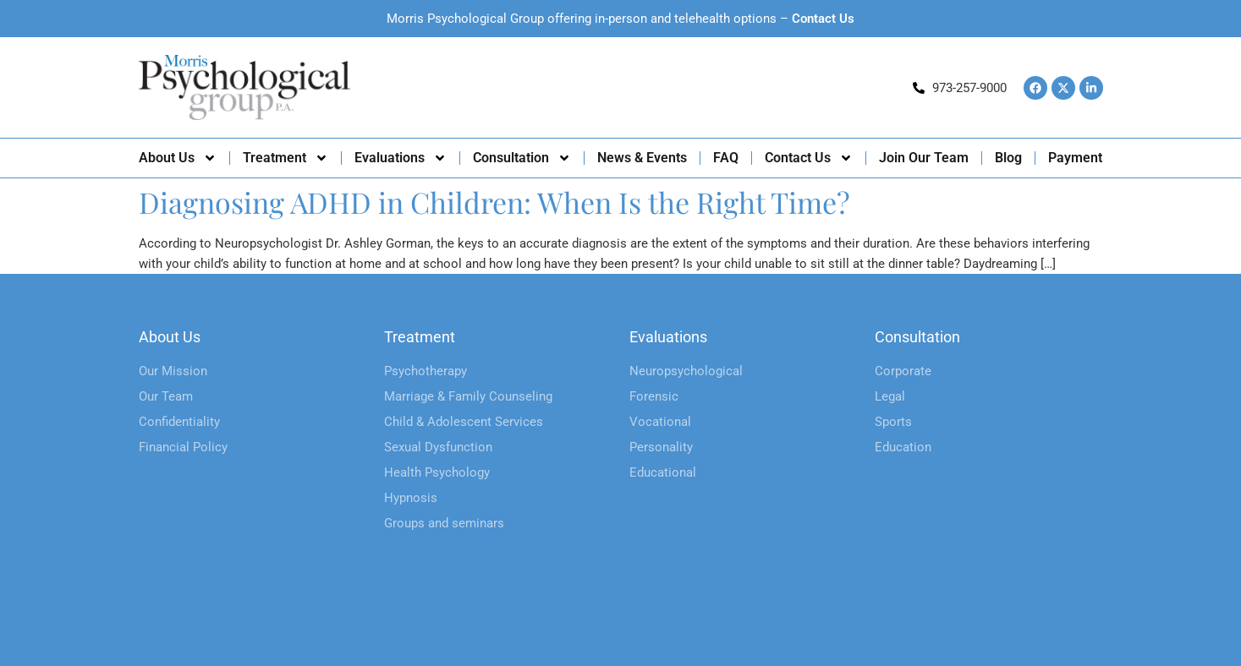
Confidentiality (179, 421)
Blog (1008, 158)
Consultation (522, 158)
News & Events (642, 158)
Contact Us (823, 18)
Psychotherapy (425, 371)
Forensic (653, 396)
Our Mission (173, 371)
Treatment (285, 158)
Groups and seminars (444, 523)
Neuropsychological (686, 371)
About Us (178, 158)
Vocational (660, 421)
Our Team (166, 396)
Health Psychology (437, 472)
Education (903, 447)
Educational (662, 472)
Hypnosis (410, 497)
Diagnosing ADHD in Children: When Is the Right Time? (494, 202)
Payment (1075, 158)
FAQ (726, 158)
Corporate (903, 371)
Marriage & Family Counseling (468, 396)
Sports (893, 421)
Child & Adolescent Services (463, 421)
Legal (890, 396)
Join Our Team (924, 158)
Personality (661, 447)
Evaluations (400, 158)
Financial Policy (183, 447)
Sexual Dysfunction (438, 447)
